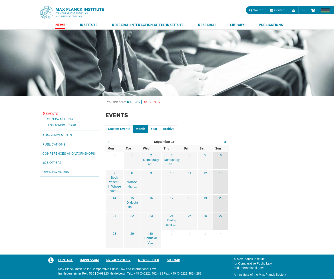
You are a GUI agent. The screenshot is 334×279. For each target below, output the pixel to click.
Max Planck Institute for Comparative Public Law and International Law (72, 13)
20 (221, 198)
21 (114, 216)
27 (221, 216)
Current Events (119, 129)
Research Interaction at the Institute (148, 25)
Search (256, 10)
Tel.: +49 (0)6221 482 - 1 (144, 273)
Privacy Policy (118, 260)
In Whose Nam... (132, 182)
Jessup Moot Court (62, 125)
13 (221, 173)
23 (151, 216)
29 (132, 233)
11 (189, 173)
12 (205, 173)
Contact (277, 10)
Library (237, 25)
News (60, 25)
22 (132, 216)
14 (114, 198)
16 (151, 198)
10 (171, 173)
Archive (168, 129)
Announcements (57, 135)
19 (205, 198)
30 (151, 233)
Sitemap (173, 260)
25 (189, 216)
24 (171, 216)
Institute (89, 25)
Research (207, 25)
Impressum (89, 260)
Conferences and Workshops (68, 153)
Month (140, 129)
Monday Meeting (60, 119)
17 (171, 198)
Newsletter (148, 260)
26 (205, 216)
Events (153, 102)
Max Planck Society (272, 274)
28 (114, 233)
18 (189, 198)
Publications (271, 25)
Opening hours (55, 172)
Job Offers (51, 162)
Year (154, 129)
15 (132, 198)
